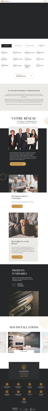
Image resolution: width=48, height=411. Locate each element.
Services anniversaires (30, 46)
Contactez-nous (24, 373)
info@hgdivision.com (24, 375)
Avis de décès (6, 45)
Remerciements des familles (41, 46)
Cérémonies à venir (18, 45)
